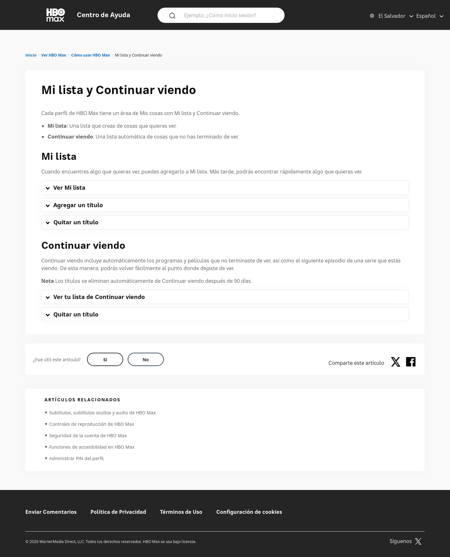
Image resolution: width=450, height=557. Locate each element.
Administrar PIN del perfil (76, 458)
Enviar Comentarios (51, 511)
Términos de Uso (181, 511)
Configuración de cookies (249, 511)
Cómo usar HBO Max (90, 55)
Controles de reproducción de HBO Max (91, 424)
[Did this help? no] (146, 359)
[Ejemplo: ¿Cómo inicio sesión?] (230, 15)
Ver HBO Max (53, 55)
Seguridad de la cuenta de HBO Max (88, 435)
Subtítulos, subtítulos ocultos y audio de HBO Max (102, 413)
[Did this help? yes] (105, 359)
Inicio (30, 55)
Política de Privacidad (118, 511)
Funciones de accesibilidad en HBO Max (91, 447)
